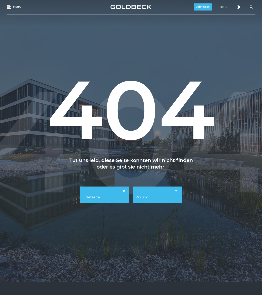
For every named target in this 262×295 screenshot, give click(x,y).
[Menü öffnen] (14, 6)
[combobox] (223, 6)
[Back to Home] (131, 6)
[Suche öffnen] (251, 6)
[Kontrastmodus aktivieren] (238, 6)
